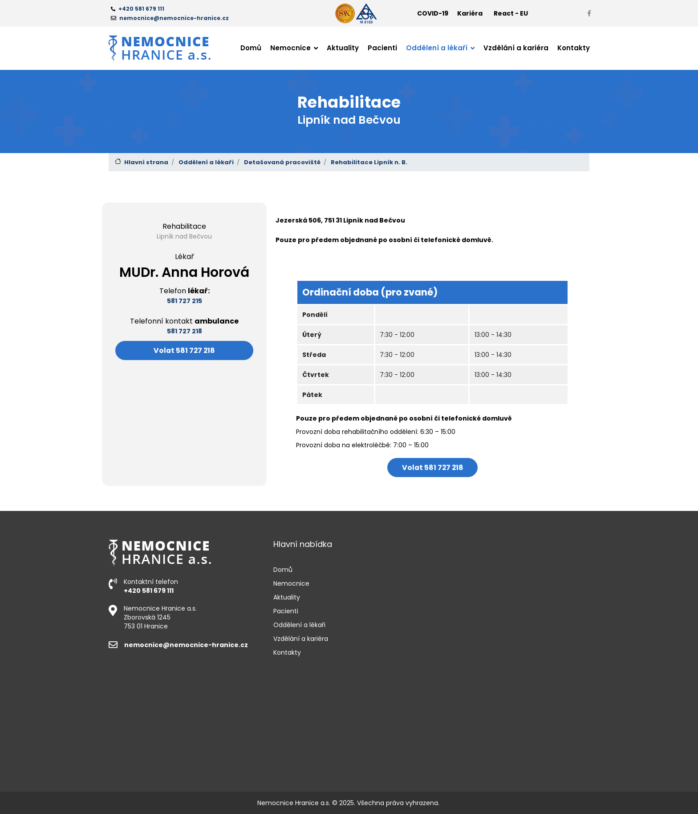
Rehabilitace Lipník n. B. (369, 162)
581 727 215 (184, 300)
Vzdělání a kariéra (515, 48)
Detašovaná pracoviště (282, 162)
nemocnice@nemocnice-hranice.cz (178, 644)
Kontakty (573, 48)
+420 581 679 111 (149, 590)
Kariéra (470, 13)
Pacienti (382, 48)
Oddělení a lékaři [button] (437, 48)
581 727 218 (184, 331)
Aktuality (343, 48)
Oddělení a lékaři (206, 162)
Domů (250, 48)
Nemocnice (291, 583)
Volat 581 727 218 (184, 350)
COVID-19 (432, 13)
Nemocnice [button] (291, 48)
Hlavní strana (146, 162)
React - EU (511, 13)
